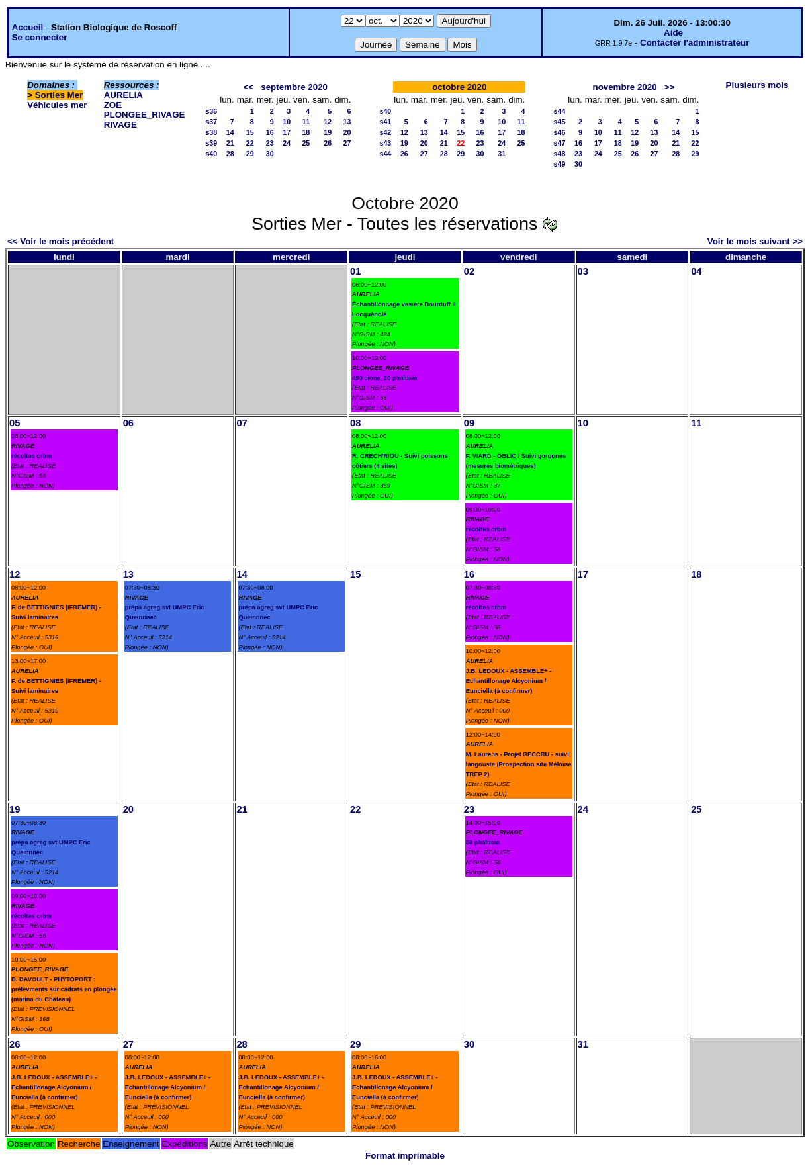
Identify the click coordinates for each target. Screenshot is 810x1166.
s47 (560, 143)
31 (502, 153)
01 (355, 271)
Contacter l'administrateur (694, 43)
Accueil (27, 27)
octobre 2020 (459, 87)
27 (347, 143)
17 (287, 132)
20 (347, 132)
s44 (385, 153)
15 (250, 132)
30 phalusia (483, 842)
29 (250, 153)
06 (128, 423)
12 (328, 122)
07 (241, 423)
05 (14, 423)
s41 (385, 122)
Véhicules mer (57, 105)
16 (270, 132)
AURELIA (123, 95)
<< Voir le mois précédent (60, 241)
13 (347, 122)
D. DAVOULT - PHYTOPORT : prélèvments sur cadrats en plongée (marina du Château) (64, 989)
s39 (211, 143)
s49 (560, 164)
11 (306, 122)
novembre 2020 (625, 87)
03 (583, 271)
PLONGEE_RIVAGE (144, 115)
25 (306, 143)
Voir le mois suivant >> (755, 241)
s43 (385, 143)
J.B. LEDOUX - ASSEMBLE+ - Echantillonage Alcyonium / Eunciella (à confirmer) (509, 681)
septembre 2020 (294, 87)
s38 (211, 132)
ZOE (113, 105)
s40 (211, 153)
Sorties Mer (59, 95)
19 (328, 132)
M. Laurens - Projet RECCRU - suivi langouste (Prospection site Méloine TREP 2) (519, 764)
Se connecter (40, 37)
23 (270, 143)
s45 (560, 122)
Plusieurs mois (757, 85)
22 (250, 143)
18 (306, 132)
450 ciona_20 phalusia (385, 378)
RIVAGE (120, 125)
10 (287, 122)
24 (287, 143)
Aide (673, 33)
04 (696, 271)
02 (469, 271)
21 (230, 143)
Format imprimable (405, 1156)
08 (355, 423)
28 (230, 153)
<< (249, 87)
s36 (211, 111)
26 (328, 143)
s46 (560, 132)
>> (669, 87)
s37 (211, 122)
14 (230, 132)
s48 (560, 153)
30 (270, 153)
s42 (385, 132)
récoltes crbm (31, 456)
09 (469, 423)
